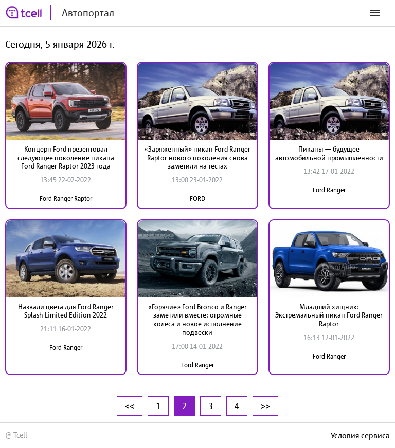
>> (265, 406)
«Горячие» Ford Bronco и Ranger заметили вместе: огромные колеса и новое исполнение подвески (197, 320)
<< (129, 406)
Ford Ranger (329, 190)
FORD (197, 198)
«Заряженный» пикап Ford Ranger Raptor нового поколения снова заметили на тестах (197, 158)
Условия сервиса (360, 435)
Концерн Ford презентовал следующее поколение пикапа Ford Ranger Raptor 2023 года (65, 158)
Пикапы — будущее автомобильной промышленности (329, 153)
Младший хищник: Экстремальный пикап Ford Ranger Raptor (329, 315)
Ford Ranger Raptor (66, 198)
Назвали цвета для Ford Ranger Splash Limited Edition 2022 (66, 311)
